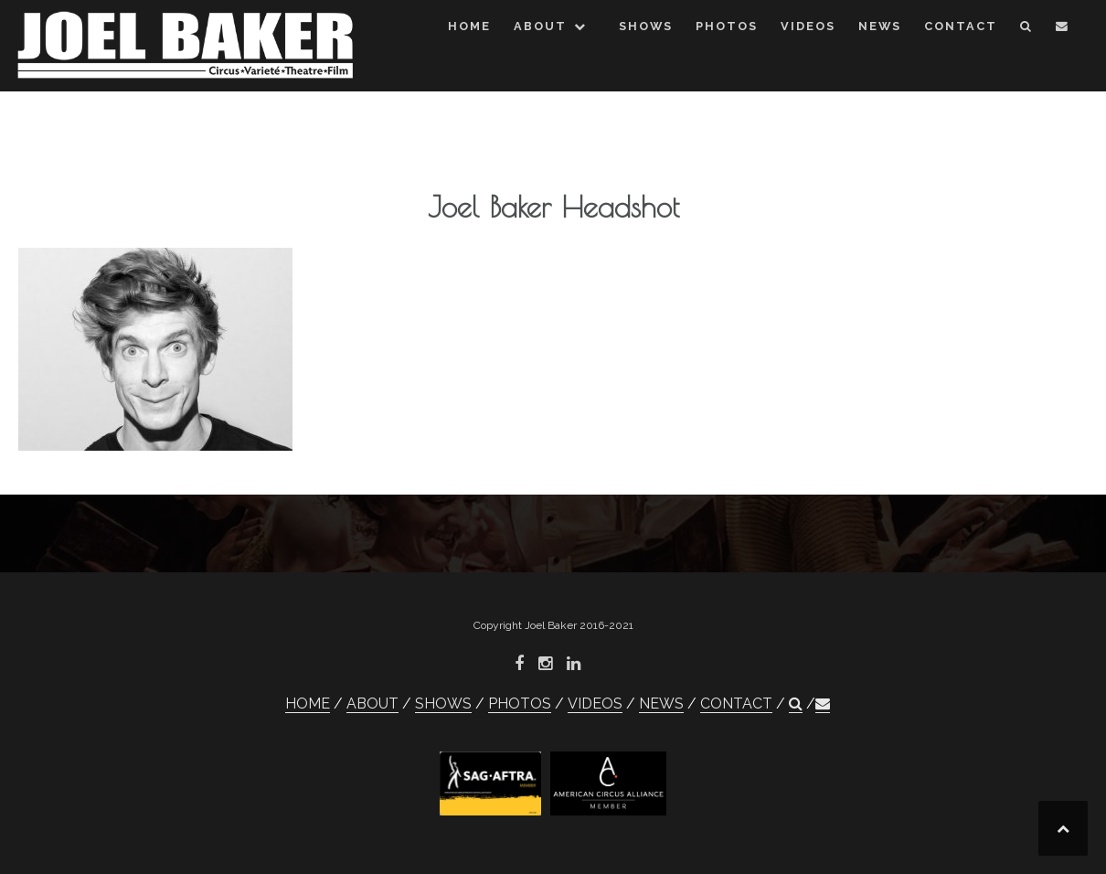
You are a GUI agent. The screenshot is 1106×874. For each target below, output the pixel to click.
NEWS (879, 26)
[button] (1026, 29)
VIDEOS (808, 26)
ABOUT (540, 26)
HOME (469, 26)
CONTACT (960, 26)
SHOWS (646, 26)
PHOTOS (727, 26)
